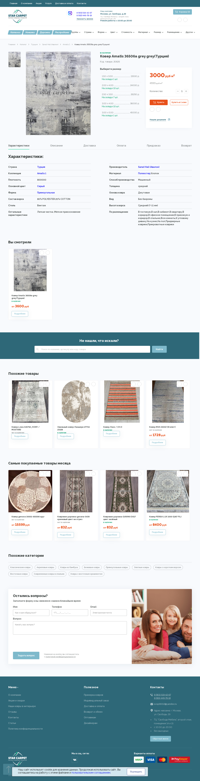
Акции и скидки (16, 700)
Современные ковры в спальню (49, 574)
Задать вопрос (26, 655)
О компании (26, 3)
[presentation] (36, 642)
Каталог (15, 32)
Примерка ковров (93, 695)
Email (93, 607)
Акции (39, 3)
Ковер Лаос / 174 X (112, 427)
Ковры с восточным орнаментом (86, 574)
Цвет (112, 32)
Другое (189, 32)
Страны (88, 32)
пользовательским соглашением (91, 772)
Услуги (48, 3)
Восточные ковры (19, 574)
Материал (143, 32)
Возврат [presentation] (186, 145)
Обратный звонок (160, 739)
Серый (41, 186)
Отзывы (12, 712)
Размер (157, 32)
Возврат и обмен (93, 712)
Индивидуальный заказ (96, 700)
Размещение (173, 32)
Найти (159, 349)
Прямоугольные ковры (117, 567)
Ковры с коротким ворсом (168, 567)
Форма (101, 32)
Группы (74, 32)
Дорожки (45, 32)
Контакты (81, 3)
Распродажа (62, 32)
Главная (13, 3)
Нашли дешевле (158, 120)
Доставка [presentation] (89, 145)
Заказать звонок (85, 19)
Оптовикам (90, 717)
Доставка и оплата (64, 3)
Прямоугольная (46, 192)
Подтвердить (136, 772)
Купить (160, 102)
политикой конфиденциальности (61, 657)
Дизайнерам (90, 723)
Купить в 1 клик (179, 102)
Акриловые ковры (45, 567)
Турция (34, 44)
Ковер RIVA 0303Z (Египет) (162, 427)
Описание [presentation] (56, 145)
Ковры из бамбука (69, 567)
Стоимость (126, 32)
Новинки (30, 32)
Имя (15, 607)
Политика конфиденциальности (25, 728)
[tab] (18, 145)
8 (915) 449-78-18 (84, 15)
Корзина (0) (184, 12)
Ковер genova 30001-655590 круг (28, 517)
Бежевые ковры (92, 567)
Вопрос (17, 618)
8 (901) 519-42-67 (84, 13)
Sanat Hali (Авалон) (50, 44)
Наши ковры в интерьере (22, 706)
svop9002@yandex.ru (165, 704)
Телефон (57, 607)
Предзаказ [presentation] (153, 145)
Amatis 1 (66, 44)
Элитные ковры (141, 567)
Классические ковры (20, 567)
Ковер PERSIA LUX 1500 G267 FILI (165, 517)
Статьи (12, 723)
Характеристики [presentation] (18, 145)
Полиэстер (144, 173)
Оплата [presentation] (121, 145)
